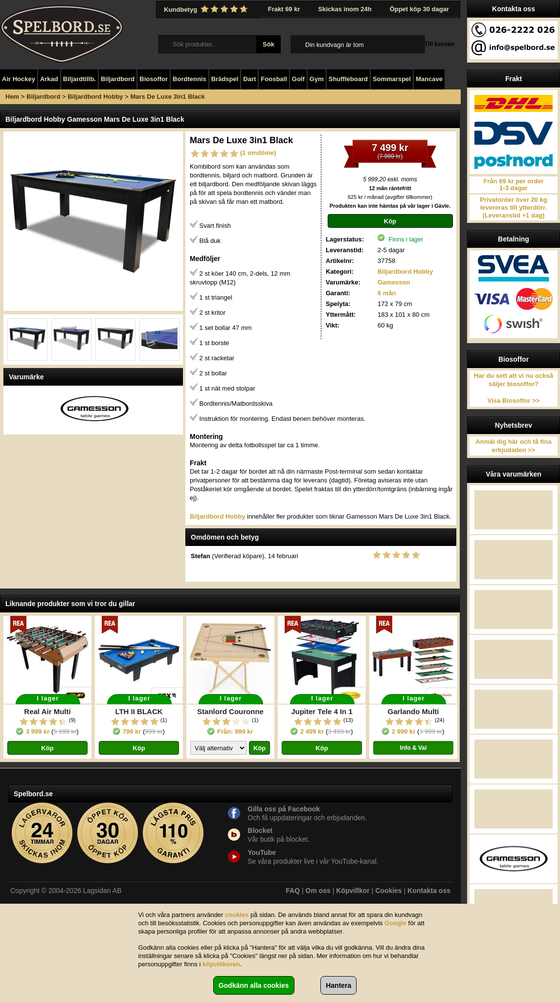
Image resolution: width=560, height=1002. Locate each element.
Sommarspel (392, 79)
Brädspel (225, 79)
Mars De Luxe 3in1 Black (167, 96)
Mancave (429, 79)
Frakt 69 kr (284, 9)
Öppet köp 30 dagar (419, 9)
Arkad (49, 79)
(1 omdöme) (258, 152)
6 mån (387, 293)
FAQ (293, 890)
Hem (12, 96)
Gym (317, 79)
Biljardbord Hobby (95, 96)
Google (395, 923)
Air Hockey (18, 79)
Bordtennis (189, 79)
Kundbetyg (207, 9)
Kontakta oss (428, 890)
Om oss (318, 890)
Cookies (388, 890)
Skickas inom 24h (345, 9)
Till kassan (439, 44)
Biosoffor (153, 79)
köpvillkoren (221, 964)
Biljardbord (117, 79)
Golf (298, 79)
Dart (249, 79)
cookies (236, 914)
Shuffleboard (348, 79)
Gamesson (394, 282)
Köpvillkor (352, 890)
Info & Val (413, 747)
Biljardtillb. (79, 79)
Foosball (274, 79)
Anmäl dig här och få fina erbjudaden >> (513, 446)
